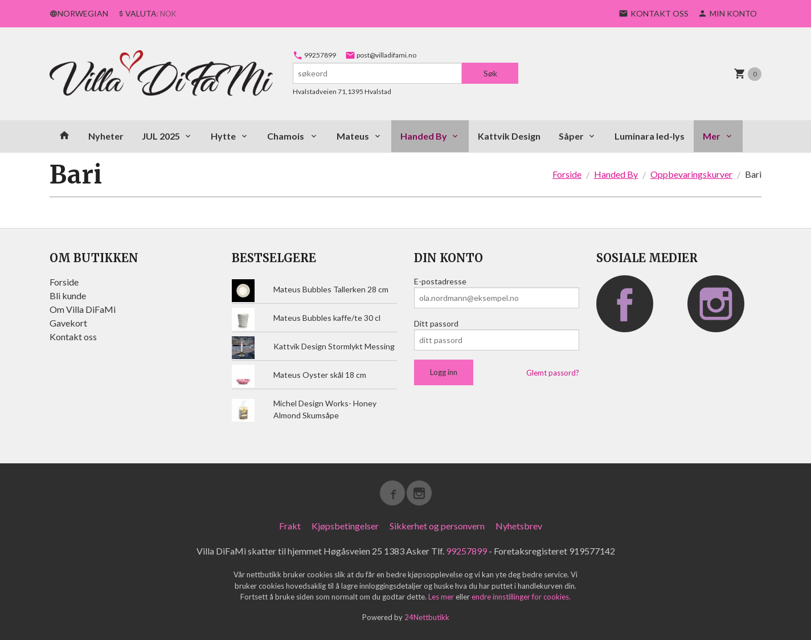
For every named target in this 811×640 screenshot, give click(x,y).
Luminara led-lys (650, 136)
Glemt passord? (552, 372)
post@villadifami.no (380, 55)
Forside (566, 174)
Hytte (223, 136)
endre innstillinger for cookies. (521, 596)
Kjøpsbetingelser (345, 525)
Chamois (286, 136)
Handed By (423, 136)
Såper (571, 136)
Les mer (442, 596)
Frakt (290, 525)
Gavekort (68, 322)
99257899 (314, 55)
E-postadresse (440, 281)
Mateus (353, 136)
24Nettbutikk (426, 617)
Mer (711, 136)
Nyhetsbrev (518, 525)
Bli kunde (68, 295)
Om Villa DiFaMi (83, 309)
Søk (490, 73)
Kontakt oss (73, 336)
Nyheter (106, 136)
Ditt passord (436, 323)
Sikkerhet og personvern (437, 525)
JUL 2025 (161, 136)
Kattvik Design (509, 136)
